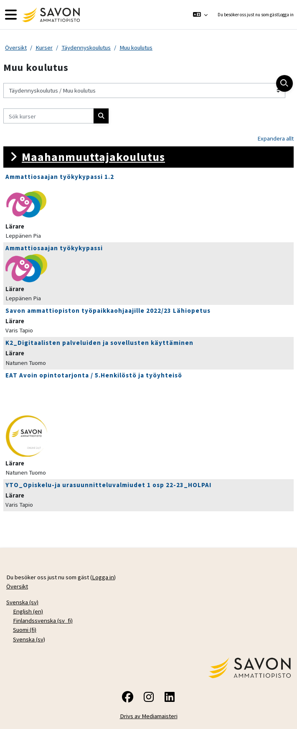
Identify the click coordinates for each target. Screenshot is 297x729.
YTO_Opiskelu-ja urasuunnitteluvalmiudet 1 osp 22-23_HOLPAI (108, 485)
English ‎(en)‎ (28, 611)
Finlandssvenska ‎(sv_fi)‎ (43, 620)
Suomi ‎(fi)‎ (24, 629)
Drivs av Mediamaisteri (149, 716)
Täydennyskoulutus (86, 47)
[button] (200, 14)
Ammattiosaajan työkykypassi (54, 248)
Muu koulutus (135, 47)
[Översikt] (50, 15)
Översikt (16, 47)
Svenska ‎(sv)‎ (22, 602)
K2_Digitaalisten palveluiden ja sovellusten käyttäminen (99, 343)
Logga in (286, 15)
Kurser (44, 47)
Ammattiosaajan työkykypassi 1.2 (59, 177)
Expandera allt (275, 138)
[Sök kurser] (48, 115)
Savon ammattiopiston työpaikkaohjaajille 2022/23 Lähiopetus (108, 310)
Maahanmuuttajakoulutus (93, 156)
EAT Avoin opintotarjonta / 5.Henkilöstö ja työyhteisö (93, 375)
